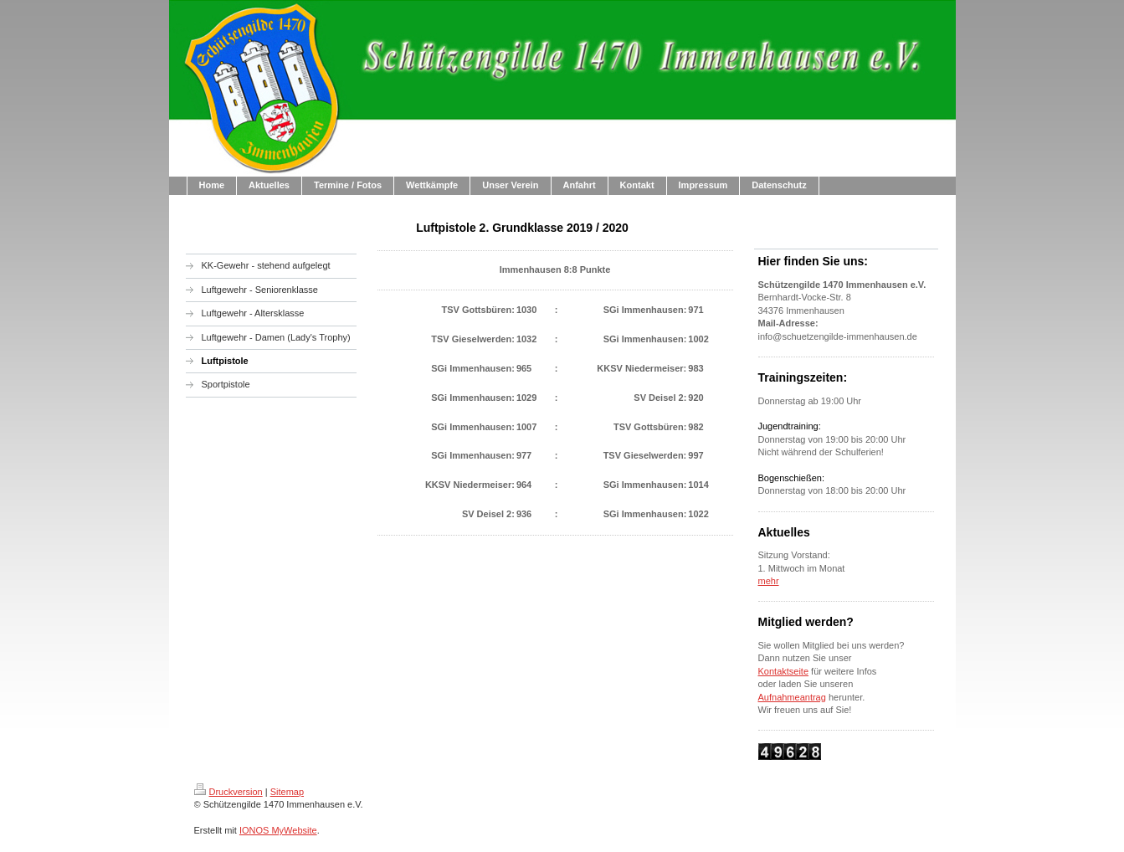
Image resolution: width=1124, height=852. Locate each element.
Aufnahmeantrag (792, 697)
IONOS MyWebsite (278, 830)
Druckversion (228, 792)
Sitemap (287, 792)
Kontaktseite (783, 671)
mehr (768, 581)
